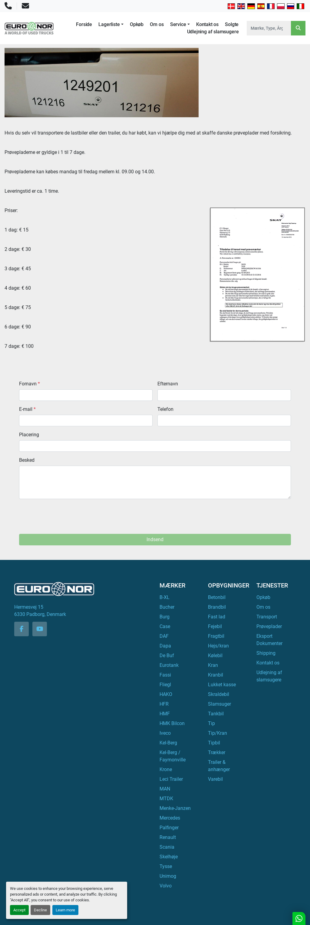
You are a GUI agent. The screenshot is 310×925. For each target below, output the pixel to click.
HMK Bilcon (172, 723)
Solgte (232, 24)
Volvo (166, 886)
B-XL (165, 597)
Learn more (65, 910)
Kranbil (215, 675)
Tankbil (216, 714)
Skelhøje (169, 857)
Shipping (265, 653)
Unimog (168, 876)
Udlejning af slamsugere (213, 32)
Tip (211, 723)
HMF (165, 714)
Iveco (165, 733)
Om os (156, 24)
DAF (164, 636)
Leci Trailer (171, 779)
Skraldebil (218, 694)
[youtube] (39, 629)
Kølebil (215, 655)
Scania (167, 847)
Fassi (165, 675)
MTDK (166, 798)
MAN (165, 789)
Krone (166, 769)
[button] (110, 24)
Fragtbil (216, 636)
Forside (84, 24)
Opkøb (136, 24)
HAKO (166, 694)
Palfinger (169, 827)
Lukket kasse (222, 684)
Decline (40, 910)
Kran (213, 665)
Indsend (155, 539)
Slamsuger (219, 704)
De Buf (167, 655)
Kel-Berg (168, 743)
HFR (164, 704)
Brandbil (217, 607)
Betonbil (217, 597)
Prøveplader (269, 626)
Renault (168, 837)
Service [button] (178, 24)
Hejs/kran (218, 646)
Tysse (166, 866)
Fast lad (216, 617)
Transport (266, 617)
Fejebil (215, 626)
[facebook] (21, 629)
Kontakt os (207, 24)
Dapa (165, 646)
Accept (19, 910)
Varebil (215, 779)
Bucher (167, 607)
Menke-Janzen (175, 808)
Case (165, 626)
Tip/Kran (217, 733)
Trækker (216, 752)
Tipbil (214, 743)
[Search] (269, 28)
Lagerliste (109, 24)
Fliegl (165, 684)
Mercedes (170, 818)
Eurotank (169, 665)
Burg (165, 617)
